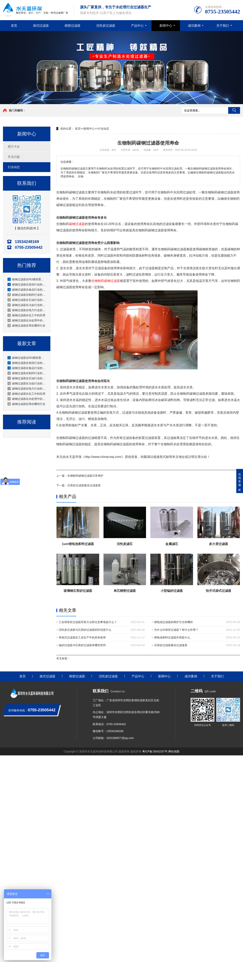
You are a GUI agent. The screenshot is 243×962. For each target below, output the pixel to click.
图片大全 (14, 146)
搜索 (234, 110)
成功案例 (194, 25)
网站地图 (173, 751)
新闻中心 (165, 25)
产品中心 (137, 25)
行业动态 (14, 167)
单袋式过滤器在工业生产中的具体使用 (82, 637)
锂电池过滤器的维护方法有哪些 (173, 622)
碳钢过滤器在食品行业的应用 (27, 289)
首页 (14, 25)
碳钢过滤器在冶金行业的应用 (27, 305)
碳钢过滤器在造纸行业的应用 (27, 284)
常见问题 (14, 156)
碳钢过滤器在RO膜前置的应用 (27, 279)
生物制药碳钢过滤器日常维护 (85, 475)
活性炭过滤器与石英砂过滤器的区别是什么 (85, 629)
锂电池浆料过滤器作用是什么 (172, 637)
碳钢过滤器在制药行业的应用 (27, 294)
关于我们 (222, 25)
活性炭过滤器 (105, 25)
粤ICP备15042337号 (155, 751)
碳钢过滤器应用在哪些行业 (26, 325)
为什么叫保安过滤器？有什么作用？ (176, 629)
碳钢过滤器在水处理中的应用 (27, 320)
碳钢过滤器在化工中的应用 (26, 315)
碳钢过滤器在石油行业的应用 (27, 299)
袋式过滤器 (41, 25)
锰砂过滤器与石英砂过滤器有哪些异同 (82, 645)
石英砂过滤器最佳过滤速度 (84, 485)
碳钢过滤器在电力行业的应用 (27, 310)
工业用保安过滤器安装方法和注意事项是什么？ (88, 622)
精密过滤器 (72, 25)
